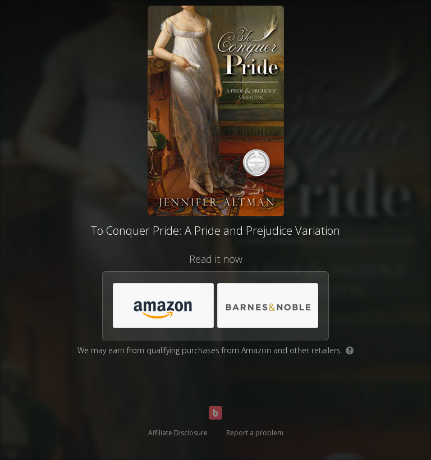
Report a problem (254, 433)
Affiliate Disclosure (178, 433)
